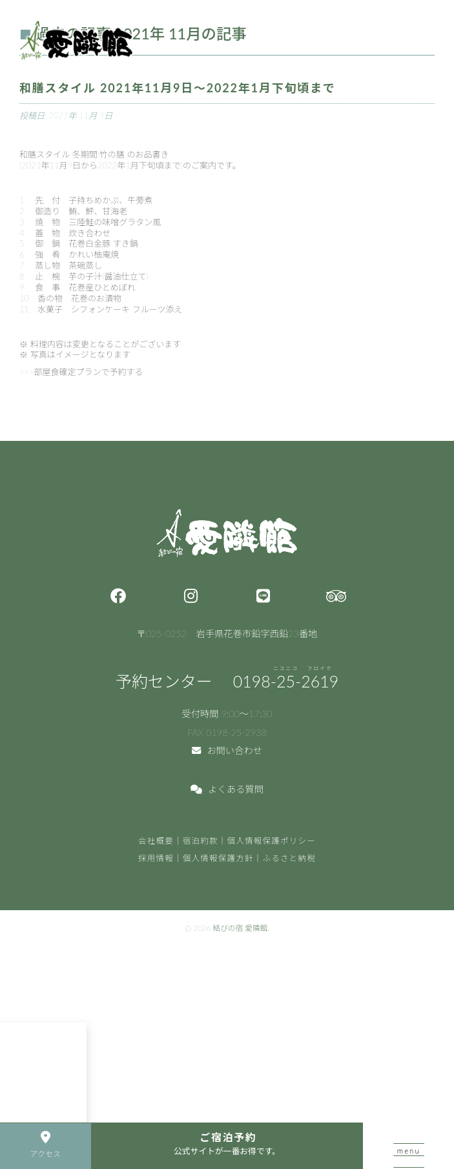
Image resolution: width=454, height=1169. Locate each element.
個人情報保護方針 (218, 858)
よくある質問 (227, 789)
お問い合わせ (227, 750)
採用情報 (156, 858)
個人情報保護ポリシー (271, 841)
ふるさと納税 (289, 858)
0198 (286, 681)
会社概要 (156, 841)
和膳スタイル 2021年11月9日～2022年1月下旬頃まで (177, 88)
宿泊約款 (200, 841)
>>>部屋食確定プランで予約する (81, 372)
